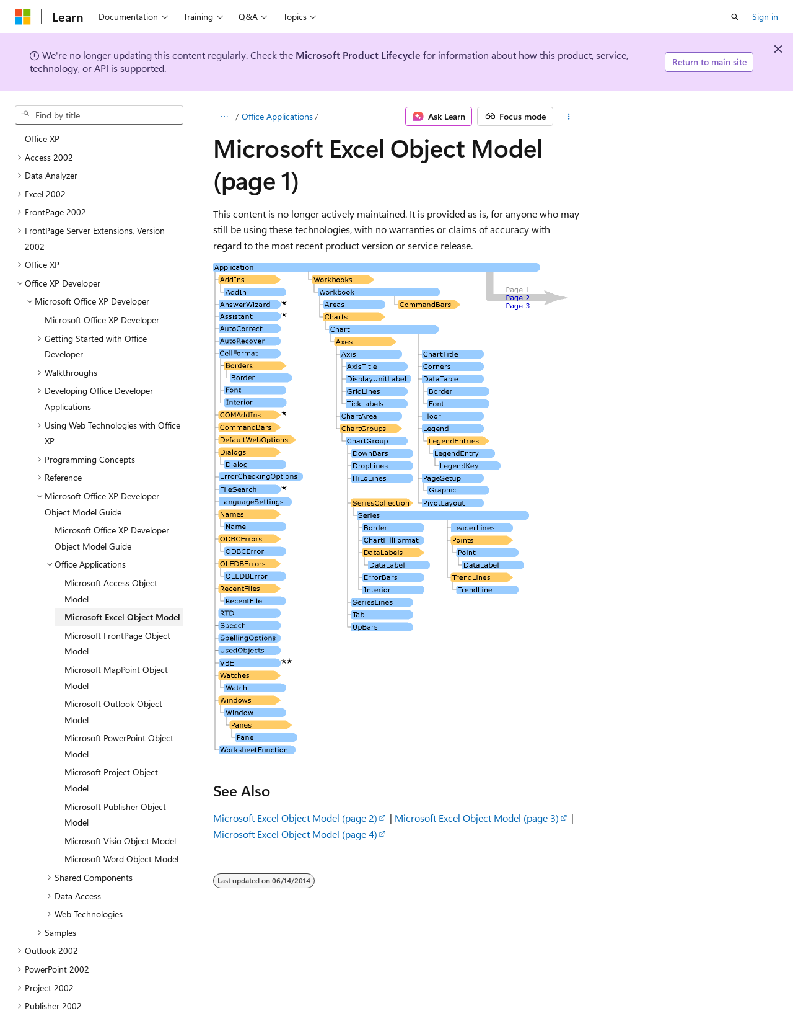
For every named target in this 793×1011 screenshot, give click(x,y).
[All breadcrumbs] (224, 117)
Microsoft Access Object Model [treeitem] (110, 539)
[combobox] (99, 115)
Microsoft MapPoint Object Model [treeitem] (116, 626)
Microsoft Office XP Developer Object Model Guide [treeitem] (112, 487)
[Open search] (734, 17)
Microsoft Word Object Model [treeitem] (121, 807)
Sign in (765, 16)
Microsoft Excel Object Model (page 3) (477, 817)
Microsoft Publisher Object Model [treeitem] (115, 763)
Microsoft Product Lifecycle (358, 54)
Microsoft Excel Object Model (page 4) (295, 833)
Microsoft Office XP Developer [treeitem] (102, 268)
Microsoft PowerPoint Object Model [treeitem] (118, 694)
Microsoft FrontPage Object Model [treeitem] (117, 592)
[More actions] (569, 117)
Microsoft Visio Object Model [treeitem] (120, 789)
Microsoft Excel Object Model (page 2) (295, 817)
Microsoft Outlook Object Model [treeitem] (113, 660)
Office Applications (277, 116)
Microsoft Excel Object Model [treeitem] (122, 565)
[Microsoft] (23, 17)
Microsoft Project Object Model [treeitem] (111, 728)
